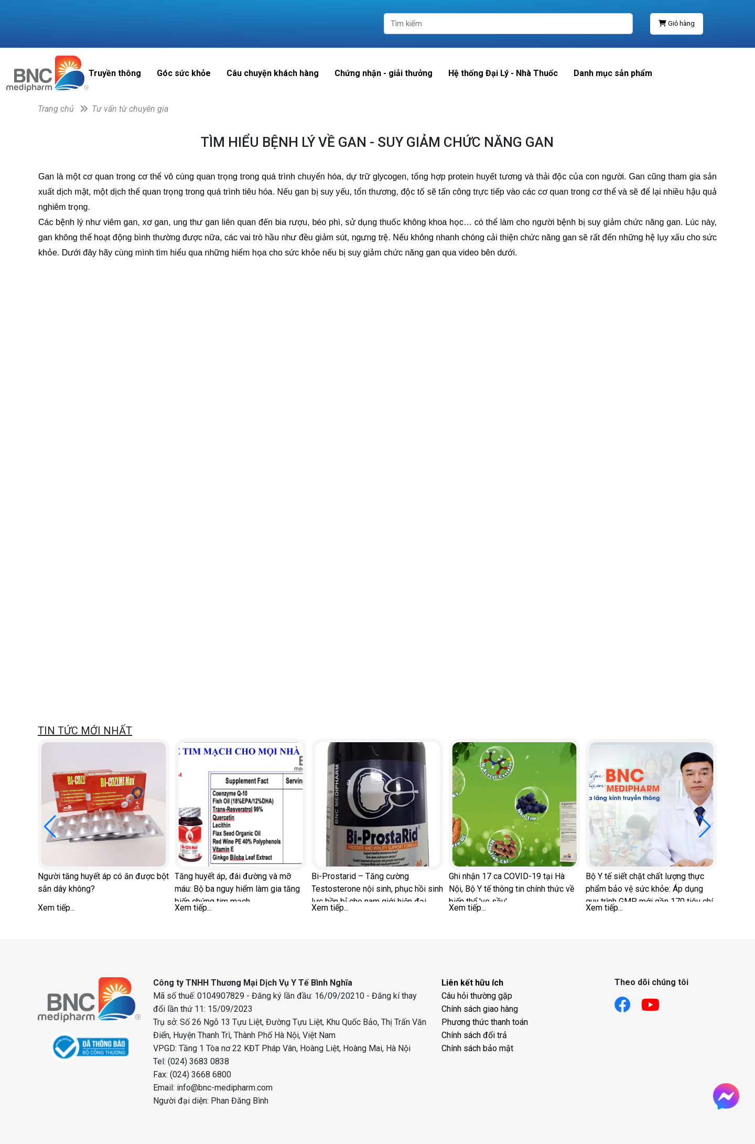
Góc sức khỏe (184, 73)
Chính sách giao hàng (479, 1009)
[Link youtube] (655, 1001)
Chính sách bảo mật (477, 1048)
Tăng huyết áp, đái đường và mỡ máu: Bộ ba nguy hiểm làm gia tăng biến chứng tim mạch (237, 886)
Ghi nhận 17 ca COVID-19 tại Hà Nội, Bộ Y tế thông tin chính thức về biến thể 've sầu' (511, 886)
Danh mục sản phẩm (613, 73)
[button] (705, 826)
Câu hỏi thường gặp (476, 996)
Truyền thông (115, 73)
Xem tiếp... (56, 908)
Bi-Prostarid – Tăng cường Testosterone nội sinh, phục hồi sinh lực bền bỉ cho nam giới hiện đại (377, 886)
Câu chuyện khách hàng (272, 73)
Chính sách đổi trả (474, 1035)
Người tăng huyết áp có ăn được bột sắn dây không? (103, 882)
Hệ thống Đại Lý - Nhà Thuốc (503, 73)
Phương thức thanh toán (484, 1022)
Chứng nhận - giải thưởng (384, 73)
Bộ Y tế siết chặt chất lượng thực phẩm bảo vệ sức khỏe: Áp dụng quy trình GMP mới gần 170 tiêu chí (649, 886)
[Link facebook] (627, 1001)
